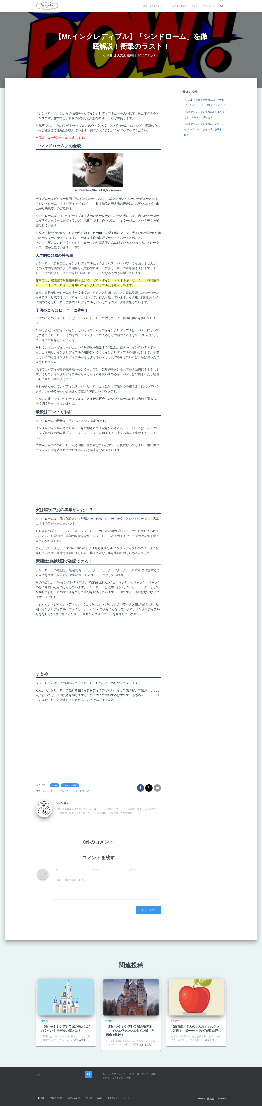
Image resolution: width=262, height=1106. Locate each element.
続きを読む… (81, 1040)
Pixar (54, 785)
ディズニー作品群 (178, 6)
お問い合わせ (209, 6)
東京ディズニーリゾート (154, 6)
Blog (41, 1098)
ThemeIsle (220, 1098)
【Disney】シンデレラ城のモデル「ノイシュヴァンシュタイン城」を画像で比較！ (205, 129)
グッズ (194, 6)
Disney (44, 1021)
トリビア (84, 791)
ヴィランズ (72, 791)
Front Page (55, 1098)
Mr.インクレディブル (53, 791)
